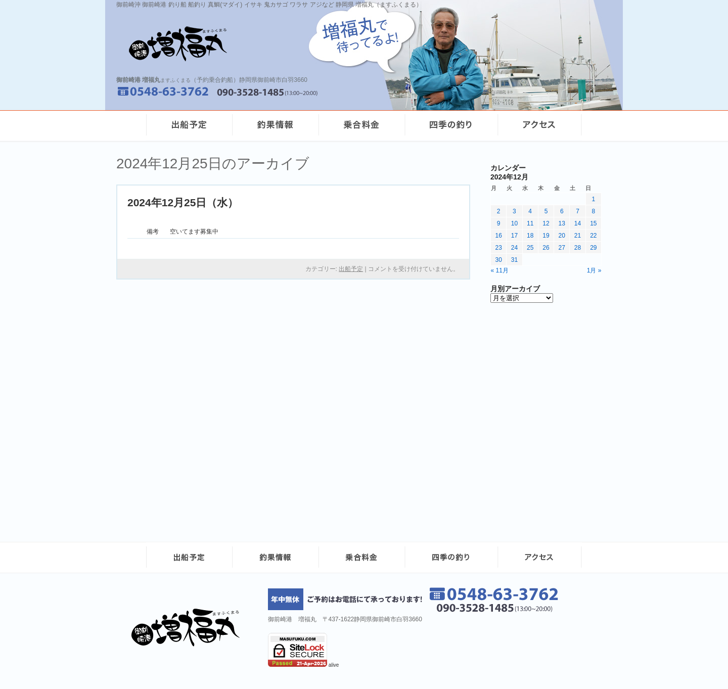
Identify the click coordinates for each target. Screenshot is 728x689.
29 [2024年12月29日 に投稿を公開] (593, 247)
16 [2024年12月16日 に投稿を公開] (498, 235)
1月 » (594, 270)
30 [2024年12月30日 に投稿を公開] (498, 259)
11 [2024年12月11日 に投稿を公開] (530, 223)
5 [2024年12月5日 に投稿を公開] (546, 211)
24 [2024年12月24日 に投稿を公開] (514, 247)
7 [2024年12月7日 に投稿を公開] (577, 211)
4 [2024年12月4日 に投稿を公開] (530, 211)
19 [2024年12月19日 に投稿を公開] (545, 235)
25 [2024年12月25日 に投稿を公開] (530, 247)
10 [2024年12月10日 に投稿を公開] (514, 223)
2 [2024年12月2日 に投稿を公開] (498, 211)
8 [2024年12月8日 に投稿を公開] (594, 211)
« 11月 (500, 270)
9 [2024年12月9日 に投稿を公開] (498, 223)
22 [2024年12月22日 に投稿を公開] (593, 235)
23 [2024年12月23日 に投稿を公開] (498, 247)
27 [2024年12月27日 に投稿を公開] (562, 247)
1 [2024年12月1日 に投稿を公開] (594, 199)
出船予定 (351, 268)
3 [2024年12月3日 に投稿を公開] (514, 211)
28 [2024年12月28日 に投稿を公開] (577, 247)
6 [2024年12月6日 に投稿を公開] (562, 211)
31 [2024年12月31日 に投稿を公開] (514, 259)
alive (334, 665)
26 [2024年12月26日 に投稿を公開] (545, 247)
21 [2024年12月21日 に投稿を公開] (577, 235)
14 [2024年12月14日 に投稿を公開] (577, 223)
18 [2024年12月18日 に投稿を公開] (530, 235)
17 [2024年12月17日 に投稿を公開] (514, 235)
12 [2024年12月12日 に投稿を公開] (545, 223)
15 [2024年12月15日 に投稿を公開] (593, 223)
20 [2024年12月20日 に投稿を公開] (562, 235)
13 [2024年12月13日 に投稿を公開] (562, 223)
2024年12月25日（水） (182, 202)
